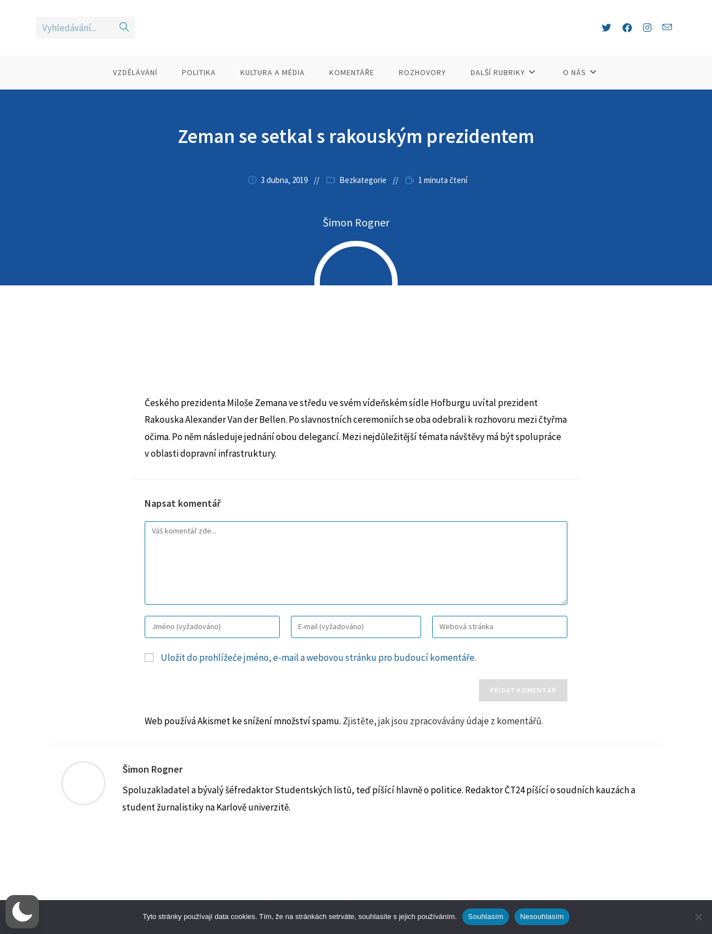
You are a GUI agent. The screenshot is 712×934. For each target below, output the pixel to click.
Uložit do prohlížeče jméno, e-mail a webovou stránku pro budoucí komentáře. (318, 677)
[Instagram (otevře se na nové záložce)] (647, 38)
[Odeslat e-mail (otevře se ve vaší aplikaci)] (667, 37)
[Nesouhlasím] (698, 916)
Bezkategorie (363, 200)
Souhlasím (485, 916)
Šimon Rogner (152, 789)
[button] (22, 911)
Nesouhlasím (542, 916)
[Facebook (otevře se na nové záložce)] (627, 38)
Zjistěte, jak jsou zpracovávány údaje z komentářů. (443, 740)
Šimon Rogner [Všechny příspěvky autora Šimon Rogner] (356, 242)
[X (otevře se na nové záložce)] (606, 38)
